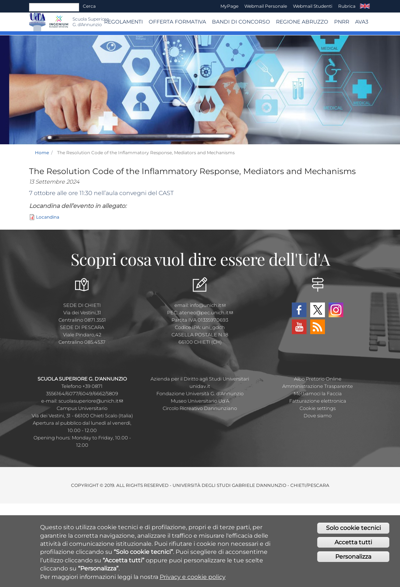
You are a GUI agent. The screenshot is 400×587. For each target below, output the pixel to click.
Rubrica (346, 6)
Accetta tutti (353, 543)
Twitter (317, 309)
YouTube (299, 326)
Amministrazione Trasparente (317, 386)
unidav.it (200, 386)
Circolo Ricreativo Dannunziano (200, 408)
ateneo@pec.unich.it (206, 312)
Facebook (299, 309)
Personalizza (353, 558)
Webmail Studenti (312, 6)
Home (42, 152)
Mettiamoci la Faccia (318, 393)
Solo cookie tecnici (353, 529)
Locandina (47, 217)
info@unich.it (208, 305)
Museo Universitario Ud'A (200, 401)
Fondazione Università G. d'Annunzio (200, 393)
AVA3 (361, 21)
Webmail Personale (265, 6)
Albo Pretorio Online (317, 379)
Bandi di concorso (241, 21)
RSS (317, 326)
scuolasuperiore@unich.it (91, 401)
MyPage (229, 6)
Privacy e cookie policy (193, 577)
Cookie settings (318, 408)
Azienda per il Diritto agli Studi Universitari (200, 379)
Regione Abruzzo (302, 21)
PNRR (341, 21)
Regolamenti (123, 21)
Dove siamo (318, 415)
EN (364, 6)
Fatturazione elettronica (317, 401)
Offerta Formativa (177, 21)
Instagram (336, 309)
